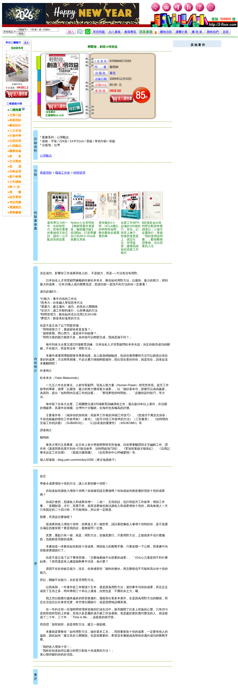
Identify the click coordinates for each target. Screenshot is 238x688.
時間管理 (79, 172)
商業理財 (46, 172)
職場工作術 (62, 172)
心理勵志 (46, 155)
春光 (113, 72)
